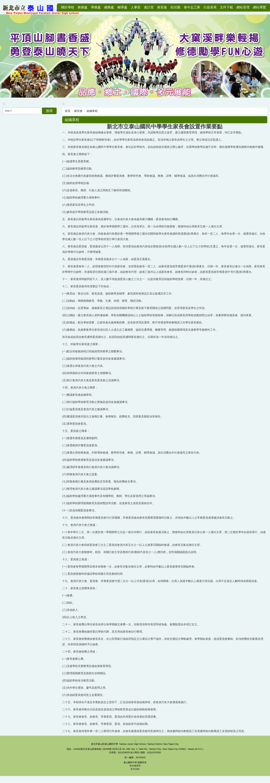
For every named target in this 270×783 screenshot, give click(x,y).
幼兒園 (175, 7)
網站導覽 (259, 7)
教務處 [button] (82, 7)
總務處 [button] (109, 7)
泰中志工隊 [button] (192, 7)
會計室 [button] (149, 7)
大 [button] (264, 127)
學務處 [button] (96, 7)
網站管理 (243, 7)
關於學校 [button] (67, 7)
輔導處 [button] (122, 7)
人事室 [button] (136, 7)
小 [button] (250, 127)
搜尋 (49, 112)
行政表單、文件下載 (218, 7)
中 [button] (257, 127)
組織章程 (92, 112)
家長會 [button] (162, 7)
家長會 (78, 112)
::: (56, 7)
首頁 (67, 112)
